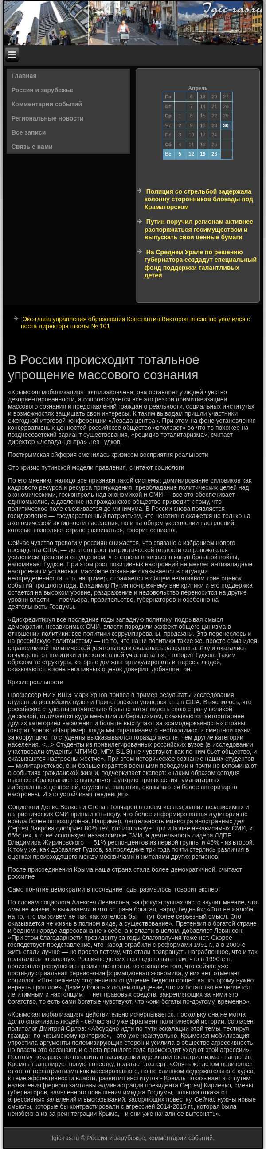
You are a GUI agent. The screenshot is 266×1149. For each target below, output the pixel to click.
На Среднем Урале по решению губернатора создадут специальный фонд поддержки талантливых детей (201, 264)
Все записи (29, 132)
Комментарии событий (47, 104)
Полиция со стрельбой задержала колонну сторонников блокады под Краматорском (199, 199)
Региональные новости (48, 118)
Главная (24, 75)
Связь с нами (32, 146)
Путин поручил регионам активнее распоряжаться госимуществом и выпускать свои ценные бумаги (199, 229)
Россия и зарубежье (42, 89)
